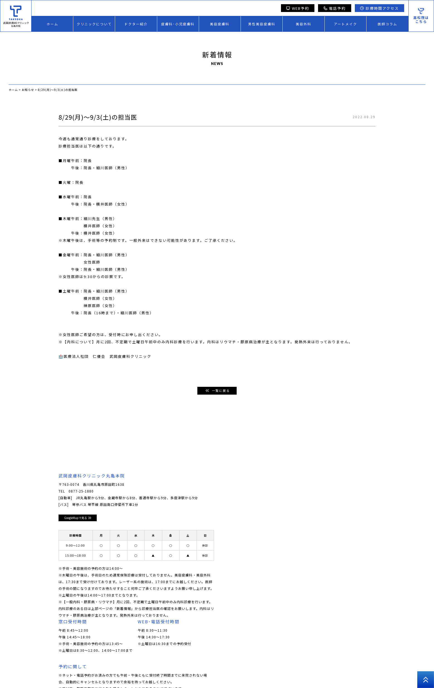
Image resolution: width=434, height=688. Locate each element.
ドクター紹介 (136, 23)
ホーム (52, 23)
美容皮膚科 (219, 23)
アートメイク (345, 23)
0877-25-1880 (81, 491)
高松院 (335, 671)
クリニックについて (94, 23)
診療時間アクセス (379, 8)
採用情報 (272, 671)
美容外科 (303, 23)
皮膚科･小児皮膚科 (178, 23)
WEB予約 (297, 8)
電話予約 (335, 8)
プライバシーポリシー (305, 671)
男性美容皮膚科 (261, 23)
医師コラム (387, 23)
